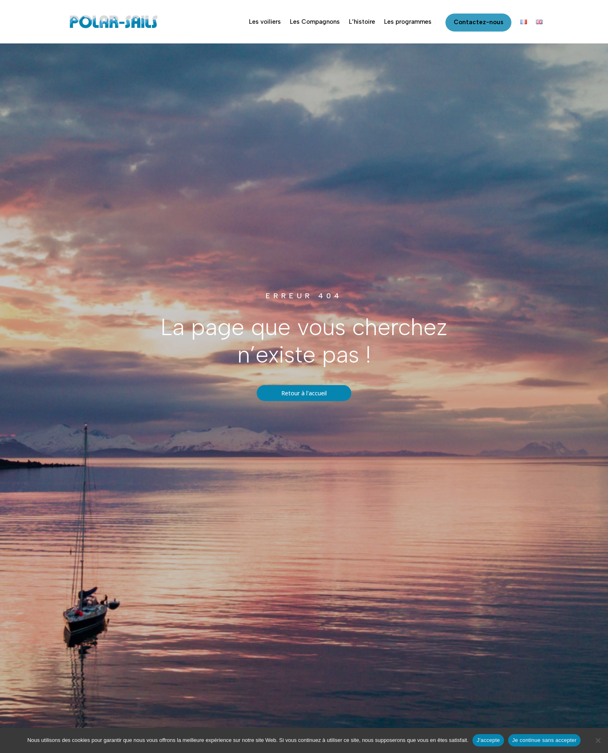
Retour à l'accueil (304, 393)
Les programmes (408, 21)
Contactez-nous (478, 22)
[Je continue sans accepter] (598, 740)
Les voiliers (265, 21)
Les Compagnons (315, 21)
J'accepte (488, 740)
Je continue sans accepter (544, 740)
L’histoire (362, 21)
